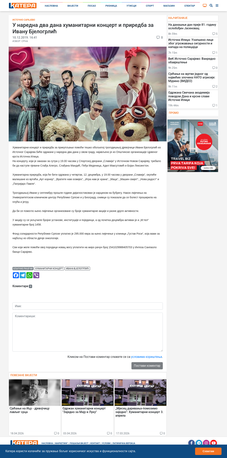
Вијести (72, 5)
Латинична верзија (123, 443)
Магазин (169, 5)
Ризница (111, 5)
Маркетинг (61, 443)
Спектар (189, 5)
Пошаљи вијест (79, 443)
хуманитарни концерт (49, 268)
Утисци (131, 5)
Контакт (95, 443)
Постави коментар (147, 365)
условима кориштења (146, 357)
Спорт (150, 5)
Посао (92, 5)
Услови (106, 443)
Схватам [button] (208, 451)
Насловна (51, 5)
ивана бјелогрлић (77, 268)
